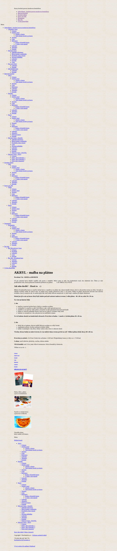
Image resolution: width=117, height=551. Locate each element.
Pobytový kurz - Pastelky (15, 140)
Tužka (10, 190)
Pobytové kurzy (16, 137)
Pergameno (21, 20)
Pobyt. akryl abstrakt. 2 (18, 162)
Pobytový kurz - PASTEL (19, 155)
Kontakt (14, 51)
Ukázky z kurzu (20, 36)
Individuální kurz (13, 71)
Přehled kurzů (18, 443)
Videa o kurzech (28, 534)
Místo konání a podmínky (19, 56)
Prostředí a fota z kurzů (18, 58)
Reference (15, 43)
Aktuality (14, 50)
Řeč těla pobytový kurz (15, 250)
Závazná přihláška (17, 60)
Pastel (10, 117)
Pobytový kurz (12, 53)
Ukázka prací (15, 81)
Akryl (9, 78)
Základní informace (17, 55)
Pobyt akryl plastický (18, 163)
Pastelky (10, 96)
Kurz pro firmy (12, 66)
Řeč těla (20, 22)
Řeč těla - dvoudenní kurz (15, 260)
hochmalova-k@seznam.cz (22, 542)
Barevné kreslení (23, 15)
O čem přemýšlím (23, 24)
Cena (13, 41)
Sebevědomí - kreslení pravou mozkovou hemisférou (33, 14)
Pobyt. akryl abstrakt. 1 (18, 160)
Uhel (9, 167)
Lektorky (14, 48)
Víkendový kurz (13, 32)
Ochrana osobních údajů (39, 537)
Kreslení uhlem (22, 17)
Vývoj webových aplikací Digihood (24, 548)
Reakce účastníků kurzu (22, 45)
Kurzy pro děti (22, 19)
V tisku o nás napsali (21, 46)
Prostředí (14, 254)
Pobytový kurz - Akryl (14, 157)
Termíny (14, 40)
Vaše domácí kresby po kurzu (24, 38)
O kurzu (14, 33)
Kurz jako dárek (19, 534)
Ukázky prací (16, 35)
